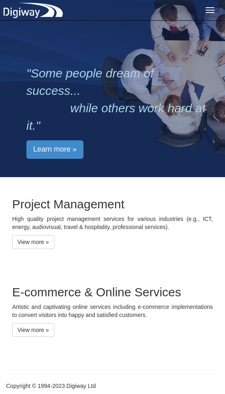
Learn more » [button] (55, 149)
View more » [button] (33, 242)
